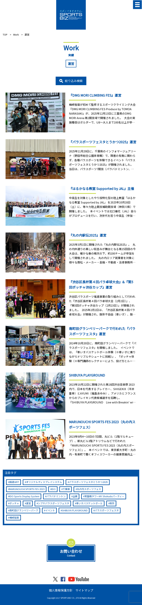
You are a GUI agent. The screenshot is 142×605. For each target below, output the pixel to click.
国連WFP (14, 482)
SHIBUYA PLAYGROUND (75, 510)
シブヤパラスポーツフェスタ (53, 503)
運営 (28, 503)
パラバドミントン (56, 496)
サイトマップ (84, 590)
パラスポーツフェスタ (107, 510)
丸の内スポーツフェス (89, 489)
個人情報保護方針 (60, 590)
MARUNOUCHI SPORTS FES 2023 (27, 489)
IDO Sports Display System (24, 496)
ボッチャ (14, 503)
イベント (50, 510)
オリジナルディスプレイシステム (44, 482)
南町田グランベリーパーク (23, 510)
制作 (112, 503)
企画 (75, 496)
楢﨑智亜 (14, 517)
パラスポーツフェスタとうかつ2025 (88, 482)
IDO (54, 489)
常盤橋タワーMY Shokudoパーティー (104, 496)
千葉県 (66, 489)
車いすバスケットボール (89, 503)
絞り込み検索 (74, 80)
